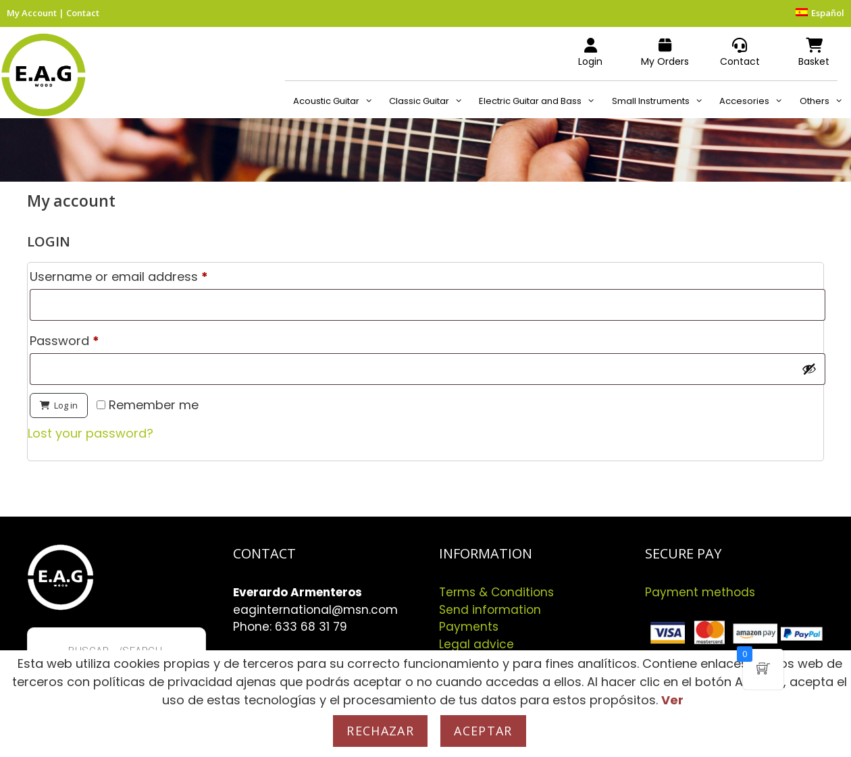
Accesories (755, 101)
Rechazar (380, 731)
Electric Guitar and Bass (541, 101)
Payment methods (700, 592)
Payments (468, 627)
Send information (490, 610)
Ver (672, 699)
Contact (82, 13)
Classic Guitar (430, 101)
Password (91, 339)
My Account (32, 13)
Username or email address (145, 275)
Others (825, 101)
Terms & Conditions (496, 592)
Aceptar (483, 731)
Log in (66, 405)
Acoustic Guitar (337, 101)
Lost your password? (90, 433)
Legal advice (476, 644)
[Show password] (809, 368)
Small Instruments (661, 101)
